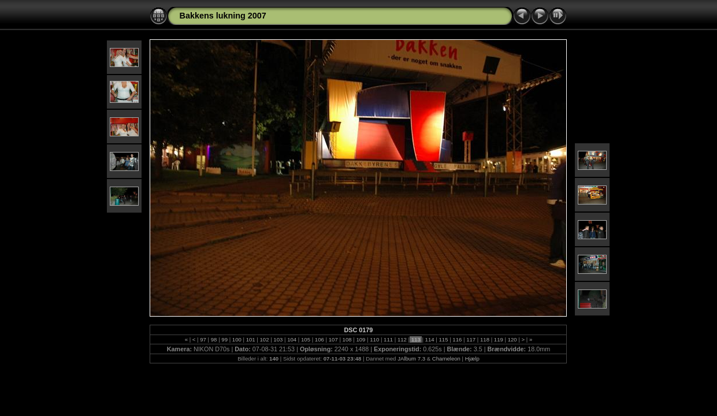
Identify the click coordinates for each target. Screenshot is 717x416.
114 (429, 339)
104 (292, 339)
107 (333, 339)
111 (388, 339)
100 (237, 339)
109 (361, 339)
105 (305, 339)
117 (471, 339)
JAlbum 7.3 (411, 358)
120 (512, 339)
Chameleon (446, 358)
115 (443, 339)
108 (347, 339)
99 (224, 339)
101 (250, 339)
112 (402, 339)
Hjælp (472, 358)
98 (213, 339)
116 (457, 339)
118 (484, 339)
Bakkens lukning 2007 (222, 15)
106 (319, 339)
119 (498, 339)
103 (278, 339)
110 (375, 339)
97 (203, 339)
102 (264, 339)
